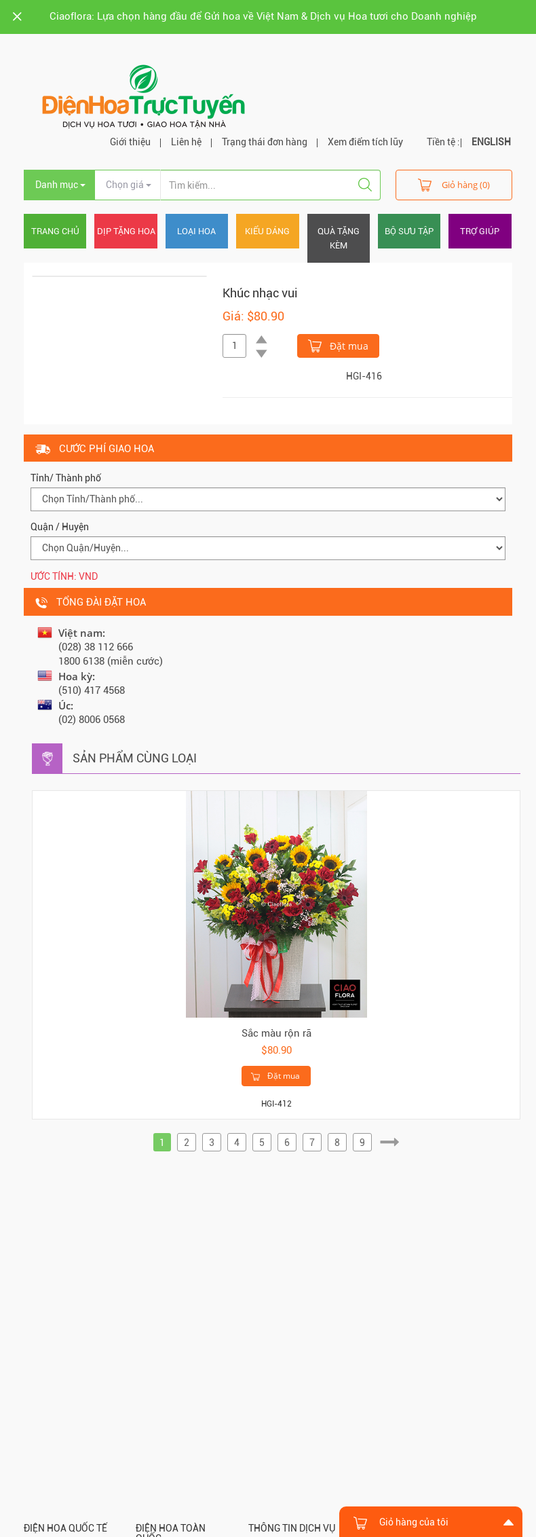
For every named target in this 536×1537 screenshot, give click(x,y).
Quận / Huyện (60, 526)
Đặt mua (338, 344)
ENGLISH (491, 141)
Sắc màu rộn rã (276, 1033)
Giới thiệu (130, 141)
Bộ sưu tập (409, 231)
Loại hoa (196, 231)
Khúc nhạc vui (260, 293)
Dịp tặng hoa (126, 231)
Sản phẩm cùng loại (135, 758)
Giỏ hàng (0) (454, 184)
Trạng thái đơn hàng (264, 141)
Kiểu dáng (267, 231)
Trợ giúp (479, 231)
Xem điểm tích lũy (365, 141)
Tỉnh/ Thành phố (66, 478)
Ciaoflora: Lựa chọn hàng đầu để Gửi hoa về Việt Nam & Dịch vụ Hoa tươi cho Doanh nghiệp (263, 16)
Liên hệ (186, 141)
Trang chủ (55, 231)
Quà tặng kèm (339, 238)
